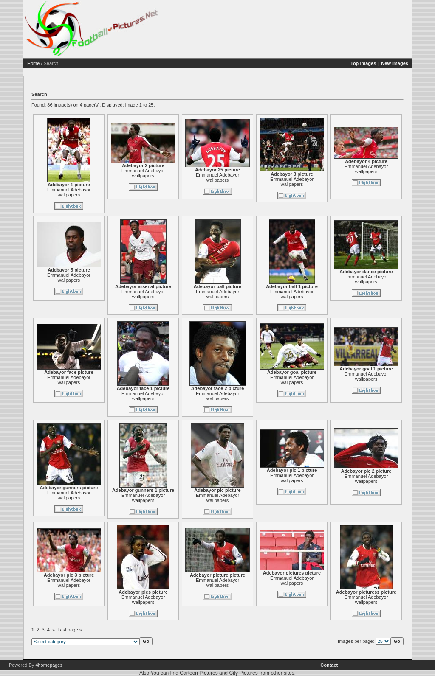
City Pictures (243, 673)
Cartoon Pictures (199, 673)
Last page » (69, 629)
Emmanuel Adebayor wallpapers (68, 192)
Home (33, 63)
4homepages (48, 665)
